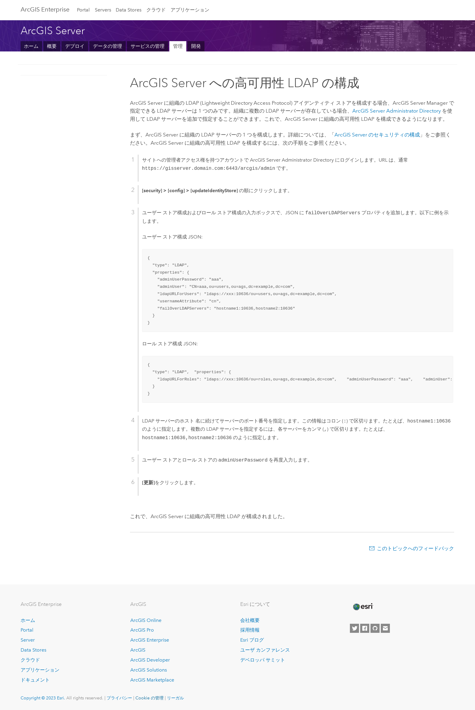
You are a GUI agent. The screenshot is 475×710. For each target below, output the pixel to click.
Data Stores (128, 10)
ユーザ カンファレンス (265, 650)
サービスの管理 (147, 46)
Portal (83, 10)
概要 (52, 46)
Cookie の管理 (149, 697)
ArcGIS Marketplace (152, 680)
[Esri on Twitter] (354, 628)
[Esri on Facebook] (364, 628)
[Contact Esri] (385, 628)
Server (28, 640)
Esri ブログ (252, 640)
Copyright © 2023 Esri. (43, 697)
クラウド (156, 10)
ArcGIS (137, 650)
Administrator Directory (396, 111)
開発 (196, 46)
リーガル (175, 697)
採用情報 (250, 630)
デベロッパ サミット (262, 660)
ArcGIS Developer (150, 660)
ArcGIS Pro (142, 630)
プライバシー (119, 697)
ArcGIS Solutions (148, 670)
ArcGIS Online (145, 620)
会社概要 (250, 620)
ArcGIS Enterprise (45, 9)
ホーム (31, 46)
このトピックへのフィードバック (415, 548)
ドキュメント (35, 680)
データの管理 (107, 46)
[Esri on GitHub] (375, 628)
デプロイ (75, 46)
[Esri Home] (362, 606)
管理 (178, 46)
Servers (103, 10)
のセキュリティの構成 (377, 135)
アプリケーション (190, 10)
